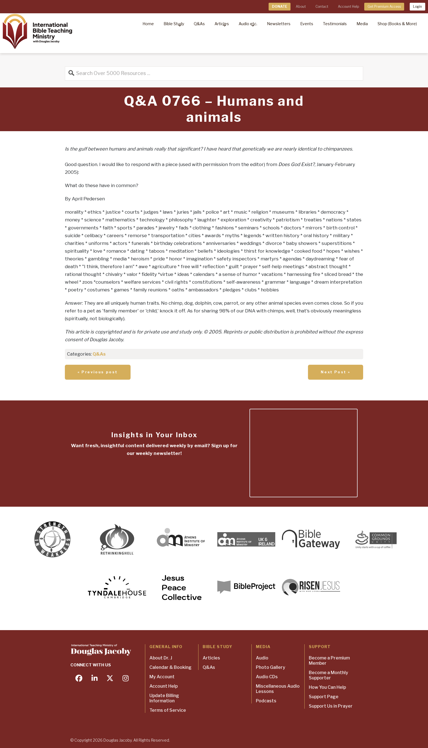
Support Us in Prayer (331, 706)
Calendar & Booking (170, 667)
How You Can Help (327, 687)
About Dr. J (160, 658)
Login (417, 6)
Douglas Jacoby (117, 740)
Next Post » (335, 372)
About (301, 6)
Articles (211, 658)
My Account (162, 676)
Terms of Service (167, 710)
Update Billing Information (164, 698)
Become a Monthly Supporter (328, 675)
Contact (321, 6)
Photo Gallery (270, 667)
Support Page (323, 696)
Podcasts (266, 700)
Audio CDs (267, 676)
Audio (262, 658)
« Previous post (98, 372)
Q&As (99, 354)
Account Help (348, 6)
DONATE (279, 6)
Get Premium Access (384, 6)
